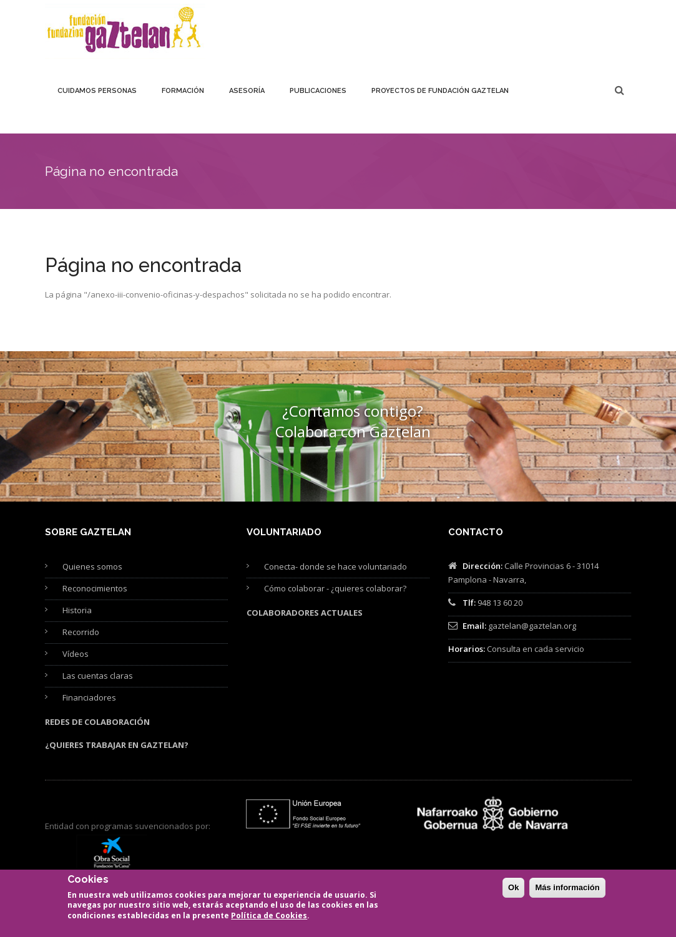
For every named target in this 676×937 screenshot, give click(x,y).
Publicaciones (318, 91)
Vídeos (75, 653)
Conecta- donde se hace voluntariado (335, 566)
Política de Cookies (269, 920)
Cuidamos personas (97, 91)
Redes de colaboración (97, 721)
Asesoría (247, 91)
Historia (77, 610)
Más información (567, 892)
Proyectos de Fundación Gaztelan (440, 91)
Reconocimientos (94, 588)
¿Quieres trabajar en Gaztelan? (117, 744)
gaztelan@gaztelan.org (532, 625)
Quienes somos (92, 566)
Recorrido (80, 632)
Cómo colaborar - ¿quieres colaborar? (335, 588)
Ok (513, 892)
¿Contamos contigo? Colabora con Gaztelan (353, 421)
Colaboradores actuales (305, 612)
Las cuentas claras (97, 675)
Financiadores (89, 697)
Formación (183, 91)
